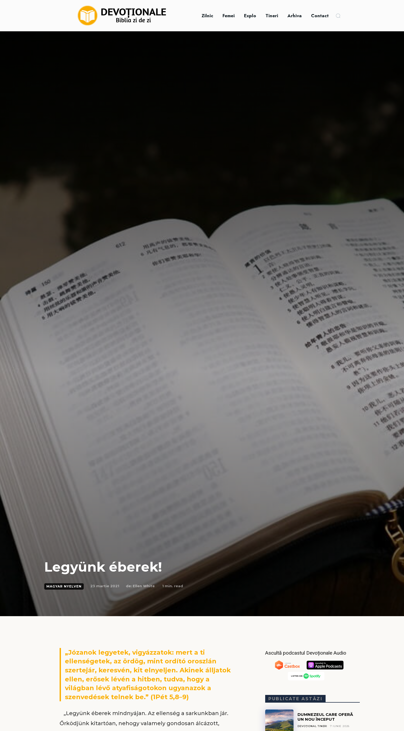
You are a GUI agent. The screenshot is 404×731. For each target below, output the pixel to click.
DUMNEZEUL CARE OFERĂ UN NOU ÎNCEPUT (326, 717)
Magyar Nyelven (64, 586)
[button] (338, 15)
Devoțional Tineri (313, 726)
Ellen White (144, 586)
